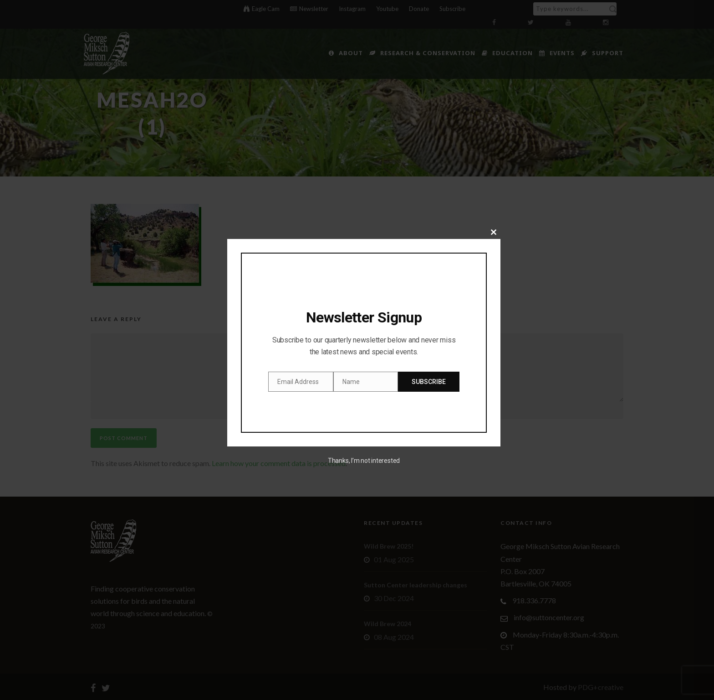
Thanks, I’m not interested (364, 460)
